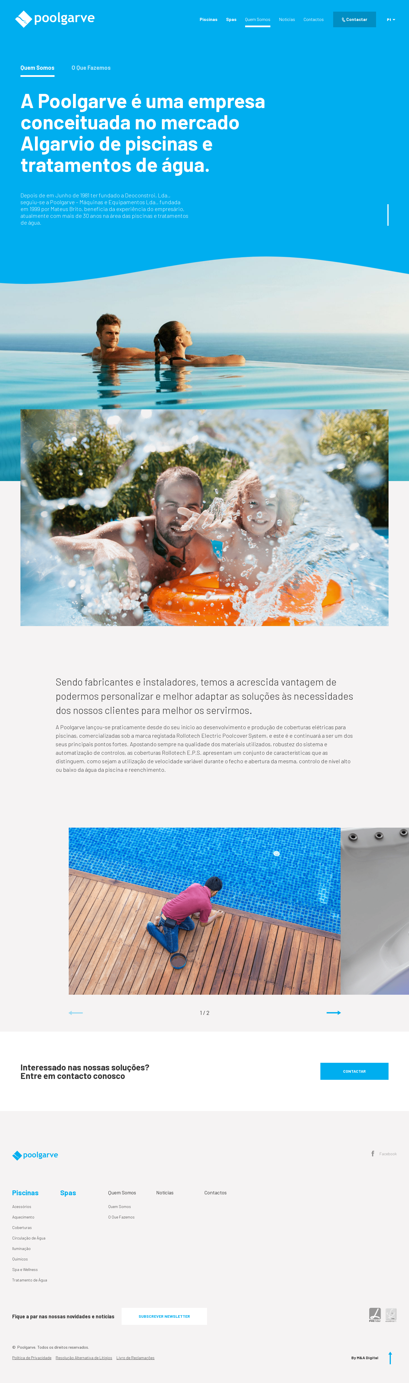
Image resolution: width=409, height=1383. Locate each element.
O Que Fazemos (121, 1217)
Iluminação (21, 1248)
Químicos (20, 1258)
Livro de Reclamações (135, 1357)
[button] (334, 1013)
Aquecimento (23, 1217)
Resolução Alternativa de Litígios (84, 1357)
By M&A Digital (364, 1357)
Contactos (314, 19)
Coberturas (22, 1227)
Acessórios (21, 1206)
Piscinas (209, 19)
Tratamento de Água (29, 1279)
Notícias (287, 19)
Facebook (384, 1154)
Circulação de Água (28, 1238)
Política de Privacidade (31, 1357)
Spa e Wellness (25, 1269)
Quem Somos (257, 19)
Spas (231, 19)
